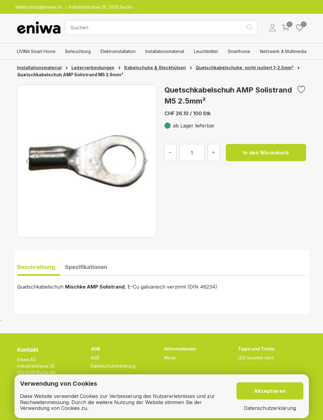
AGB (95, 357)
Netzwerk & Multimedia (283, 51)
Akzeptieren (270, 391)
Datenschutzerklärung (113, 366)
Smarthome (239, 51)
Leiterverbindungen (92, 67)
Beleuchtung (78, 51)
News (170, 357)
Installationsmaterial (164, 51)
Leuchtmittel (206, 51)
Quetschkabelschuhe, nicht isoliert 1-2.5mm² (245, 67)
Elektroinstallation (118, 51)
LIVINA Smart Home (36, 51)
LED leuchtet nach (256, 357)
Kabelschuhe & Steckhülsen (155, 67)
